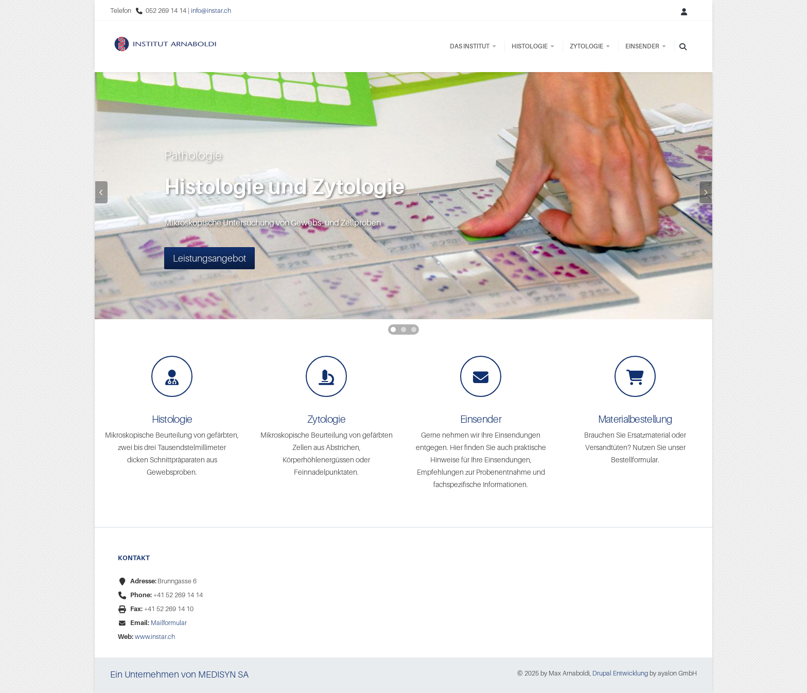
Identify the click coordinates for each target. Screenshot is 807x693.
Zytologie (590, 46)
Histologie (533, 46)
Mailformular (169, 623)
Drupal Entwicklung (620, 673)
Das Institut (473, 46)
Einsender (646, 46)
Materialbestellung (635, 419)
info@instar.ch (211, 10)
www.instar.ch (155, 636)
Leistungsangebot (209, 258)
